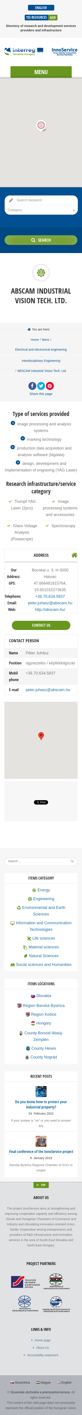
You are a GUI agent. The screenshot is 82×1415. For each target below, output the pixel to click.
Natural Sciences (41, 956)
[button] (41, 125)
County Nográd (41, 1057)
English (41, 7)
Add (53, 17)
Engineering (41, 899)
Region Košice (41, 1014)
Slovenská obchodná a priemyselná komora (40, 1392)
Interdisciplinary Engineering (41, 360)
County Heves (41, 1048)
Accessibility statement (42, 1355)
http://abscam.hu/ (50, 609)
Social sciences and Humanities (41, 964)
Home (35, 339)
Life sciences (41, 938)
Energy (41, 890)
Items (45, 339)
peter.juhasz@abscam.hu (50, 603)
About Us (42, 1347)
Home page (43, 1340)
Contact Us (41, 625)
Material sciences (41, 947)
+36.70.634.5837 (50, 596)
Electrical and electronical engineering (41, 349)
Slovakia (41, 996)
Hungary (41, 1023)
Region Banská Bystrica (41, 1005)
